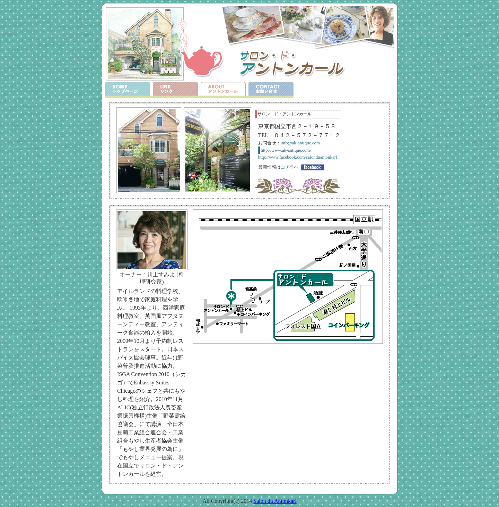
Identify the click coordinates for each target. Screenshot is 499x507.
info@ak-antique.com (300, 142)
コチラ (287, 167)
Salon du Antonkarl (274, 501)
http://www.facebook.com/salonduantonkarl (297, 157)
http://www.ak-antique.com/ (286, 150)
